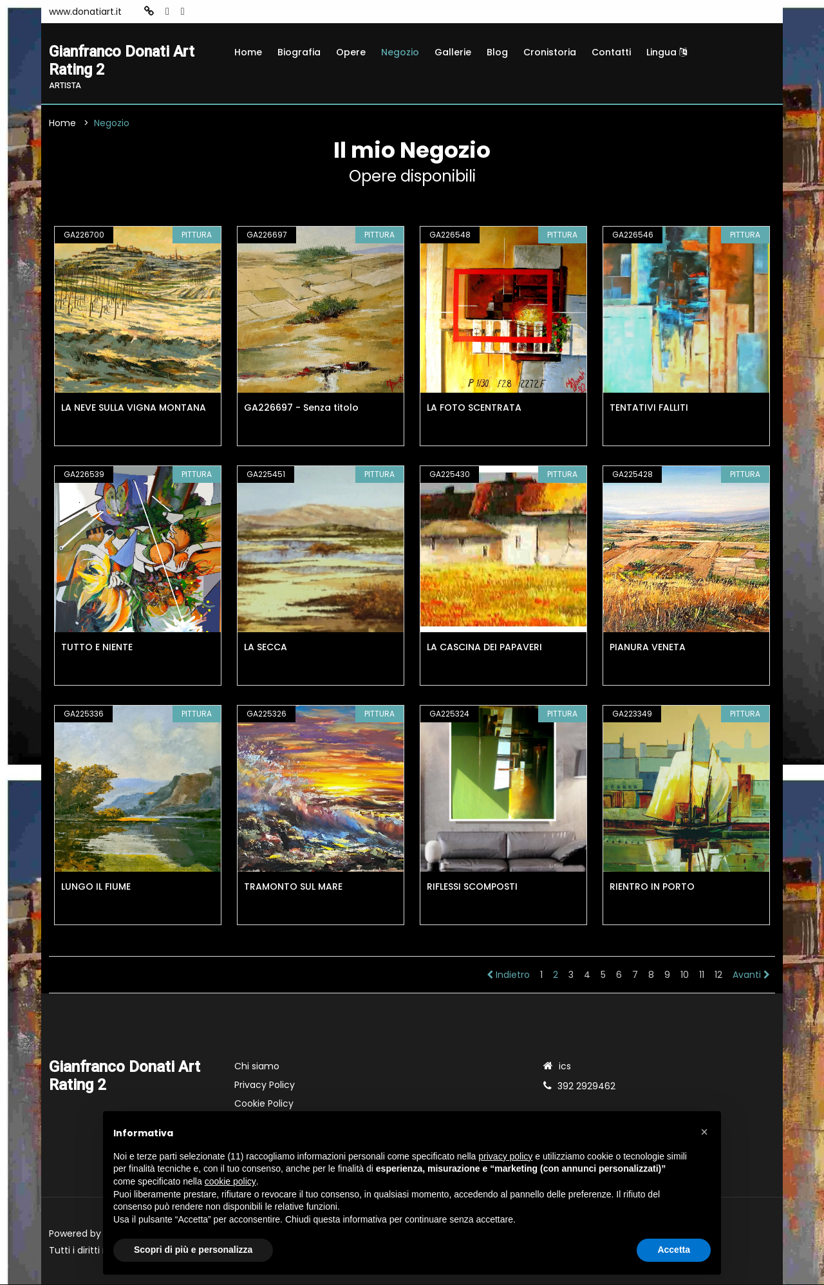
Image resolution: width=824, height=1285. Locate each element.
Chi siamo (256, 1066)
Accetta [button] (673, 1249)
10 (684, 975)
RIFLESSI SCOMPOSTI (472, 887)
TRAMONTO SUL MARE (293, 887)
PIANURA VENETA (648, 647)
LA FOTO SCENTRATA (474, 408)
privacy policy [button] (505, 1156)
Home (248, 52)
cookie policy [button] (230, 1181)
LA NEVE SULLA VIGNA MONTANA (133, 408)
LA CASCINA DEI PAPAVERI (484, 647)
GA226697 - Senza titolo (301, 408)
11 (701, 975)
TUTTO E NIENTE (97, 647)
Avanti (751, 975)
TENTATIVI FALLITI (649, 408)
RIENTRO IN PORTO (652, 887)
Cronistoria (549, 52)
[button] (704, 1131)
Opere (351, 52)
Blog (497, 52)
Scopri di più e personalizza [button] (193, 1249)
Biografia (299, 52)
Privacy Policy (264, 1085)
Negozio (400, 52)
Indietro (508, 975)
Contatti (611, 52)
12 (718, 975)
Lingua (666, 52)
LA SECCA (265, 647)
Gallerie (453, 52)
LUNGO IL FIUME (96, 887)
